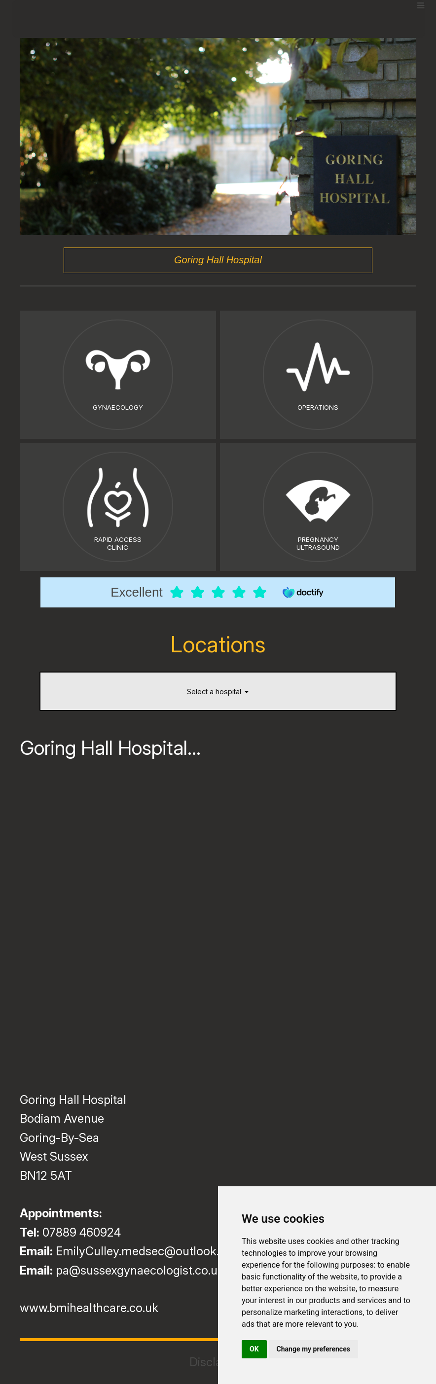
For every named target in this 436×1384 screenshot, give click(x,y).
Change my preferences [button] (313, 1349)
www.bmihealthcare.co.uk (89, 1308)
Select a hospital (217, 691)
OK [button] (254, 1349)
